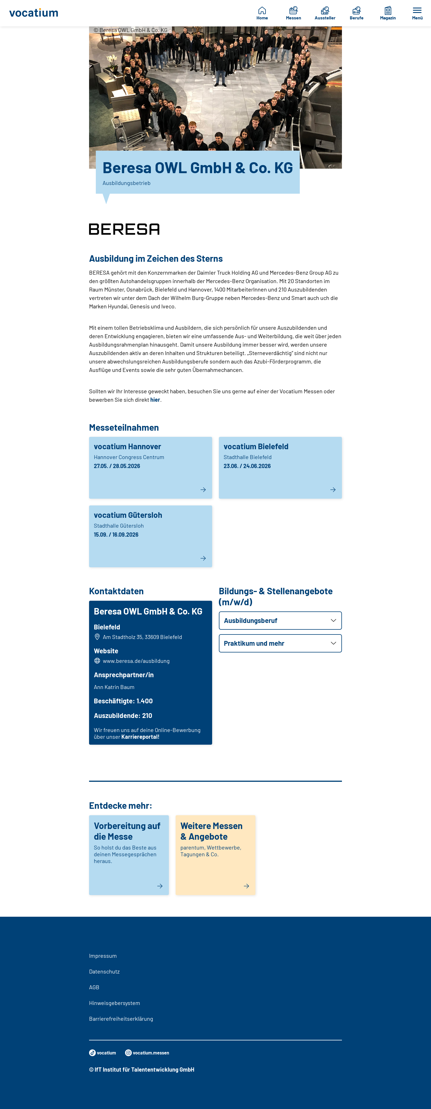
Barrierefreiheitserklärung (121, 1018)
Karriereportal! (142, 738)
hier (155, 399)
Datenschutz (104, 971)
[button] (280, 620)
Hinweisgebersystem (114, 1002)
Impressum (103, 955)
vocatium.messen (155, 1052)
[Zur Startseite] (35, 13)
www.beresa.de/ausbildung (138, 662)
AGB (94, 987)
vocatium (104, 1052)
